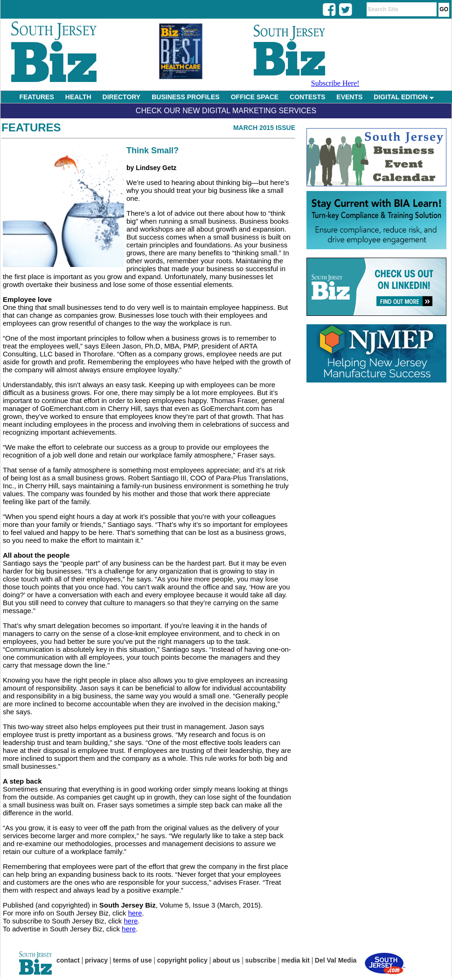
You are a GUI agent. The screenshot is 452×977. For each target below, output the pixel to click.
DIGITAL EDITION (403, 97)
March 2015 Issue (264, 127)
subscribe (260, 960)
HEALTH (78, 97)
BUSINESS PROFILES (185, 97)
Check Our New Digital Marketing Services (226, 111)
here (135, 913)
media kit (295, 960)
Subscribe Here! (335, 83)
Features (31, 127)
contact (68, 960)
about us (226, 960)
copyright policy (182, 960)
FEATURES (36, 97)
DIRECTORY (122, 97)
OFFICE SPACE (254, 97)
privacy (96, 960)
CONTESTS (307, 97)
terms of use (132, 960)
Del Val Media (335, 960)
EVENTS (349, 97)
